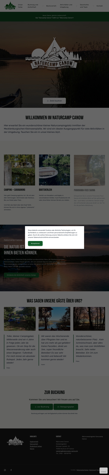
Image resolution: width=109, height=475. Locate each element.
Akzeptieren (35, 243)
